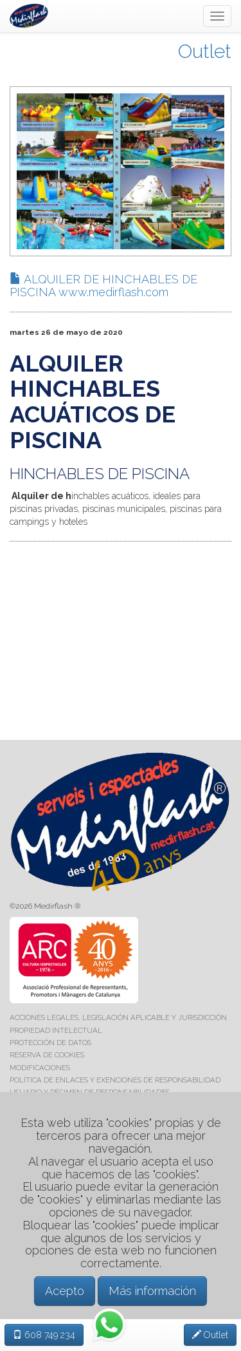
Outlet (204, 51)
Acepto (64, 1291)
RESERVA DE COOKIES (47, 1054)
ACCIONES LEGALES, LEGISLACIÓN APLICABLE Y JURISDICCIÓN (118, 1017)
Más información (152, 1291)
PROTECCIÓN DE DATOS (50, 1042)
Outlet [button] (210, 1335)
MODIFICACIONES (40, 1067)
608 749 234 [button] (44, 1335)
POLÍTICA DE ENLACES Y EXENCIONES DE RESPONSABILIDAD (115, 1079)
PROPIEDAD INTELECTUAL (56, 1030)
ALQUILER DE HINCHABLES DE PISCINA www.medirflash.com (103, 285)
